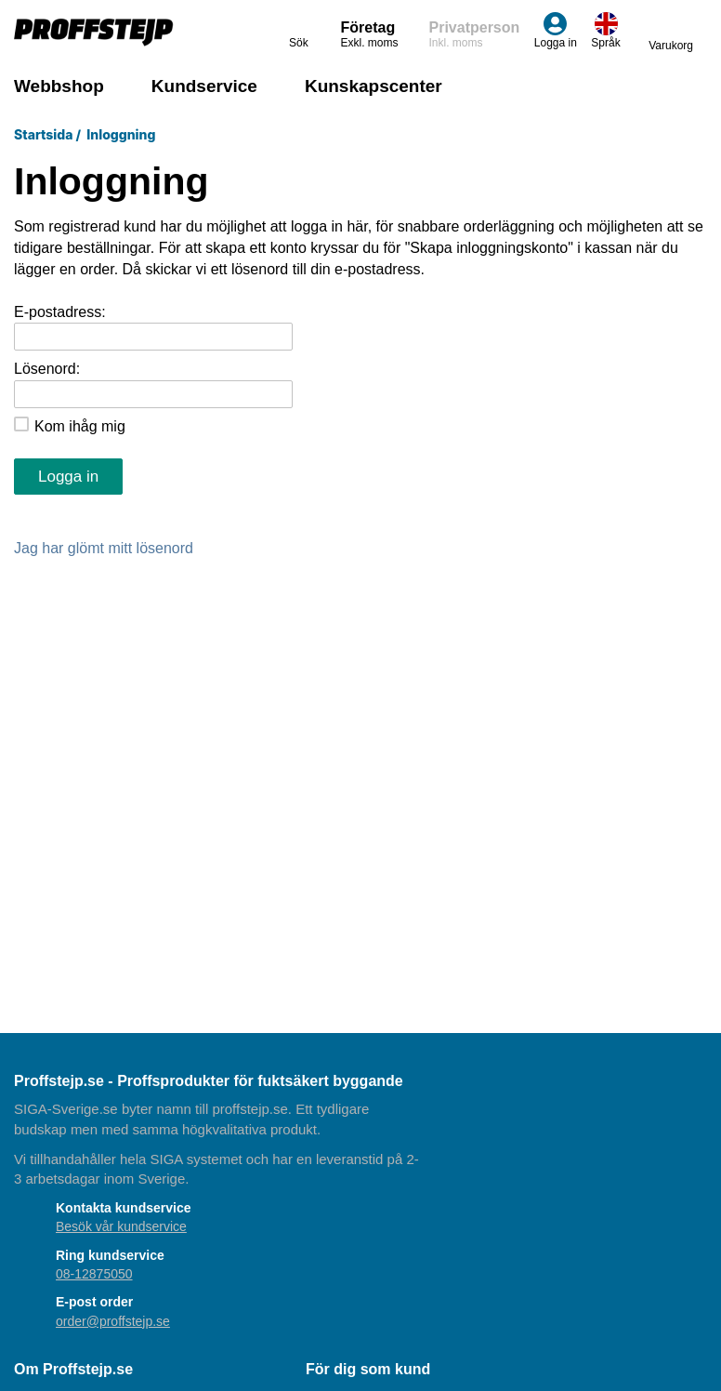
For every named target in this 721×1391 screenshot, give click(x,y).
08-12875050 (94, 1273)
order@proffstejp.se (113, 1321)
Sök (300, 30)
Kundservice (204, 86)
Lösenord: (47, 369)
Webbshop (59, 86)
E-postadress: (60, 312)
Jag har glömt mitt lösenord (103, 548)
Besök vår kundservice (121, 1226)
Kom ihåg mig (79, 426)
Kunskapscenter (373, 86)
